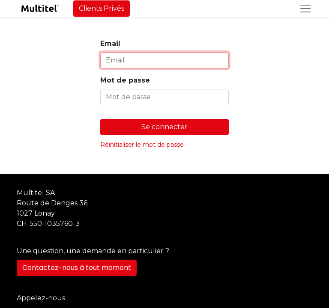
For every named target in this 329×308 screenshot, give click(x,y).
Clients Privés (101, 8)
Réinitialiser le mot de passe (142, 144)
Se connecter (164, 127)
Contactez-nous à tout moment (76, 267)
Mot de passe (125, 80)
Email (110, 43)
